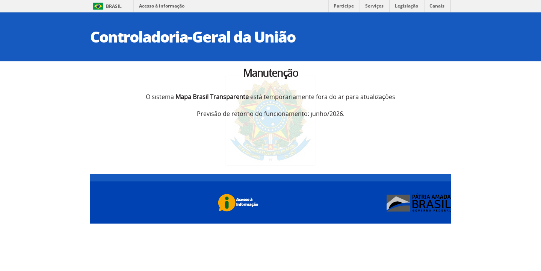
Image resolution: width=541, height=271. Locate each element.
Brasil (114, 6)
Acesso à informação (161, 6)
